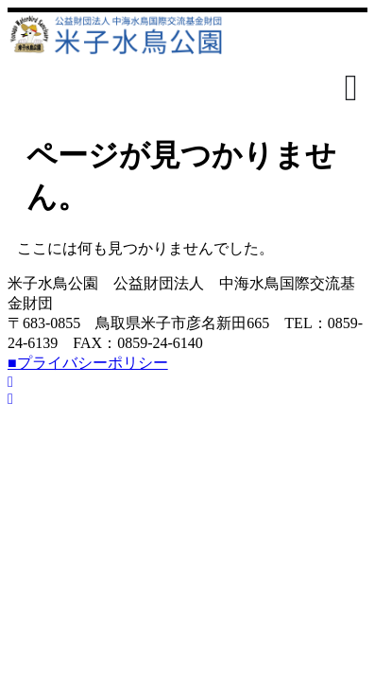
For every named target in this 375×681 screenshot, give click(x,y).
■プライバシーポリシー (88, 363)
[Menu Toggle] (351, 87)
